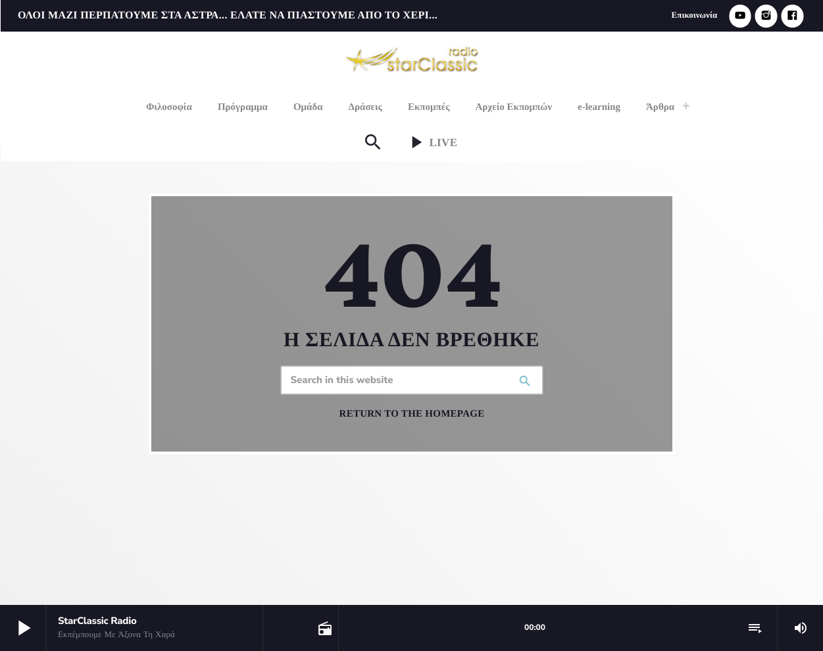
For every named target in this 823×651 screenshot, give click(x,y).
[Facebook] (792, 16)
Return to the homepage (412, 414)
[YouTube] (740, 16)
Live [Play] (431, 142)
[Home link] (412, 58)
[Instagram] (766, 16)
